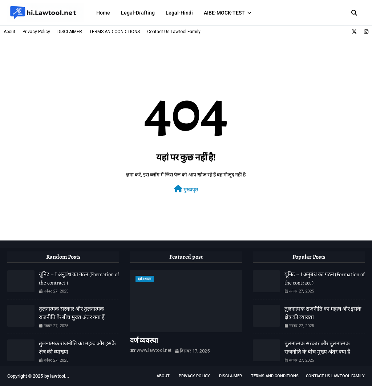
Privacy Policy (36, 31)
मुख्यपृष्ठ (186, 188)
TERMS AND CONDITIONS (114, 31)
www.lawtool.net (154, 350)
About (9, 31)
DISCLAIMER (69, 31)
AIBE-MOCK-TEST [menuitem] (224, 13)
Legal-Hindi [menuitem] (179, 13)
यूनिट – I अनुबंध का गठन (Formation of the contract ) (79, 278)
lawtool (57, 376)
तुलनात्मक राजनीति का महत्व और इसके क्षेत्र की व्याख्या (77, 347)
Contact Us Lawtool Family (174, 31)
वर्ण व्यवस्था (144, 340)
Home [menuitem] (103, 13)
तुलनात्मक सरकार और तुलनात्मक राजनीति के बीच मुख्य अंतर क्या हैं (72, 313)
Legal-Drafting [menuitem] (138, 13)
